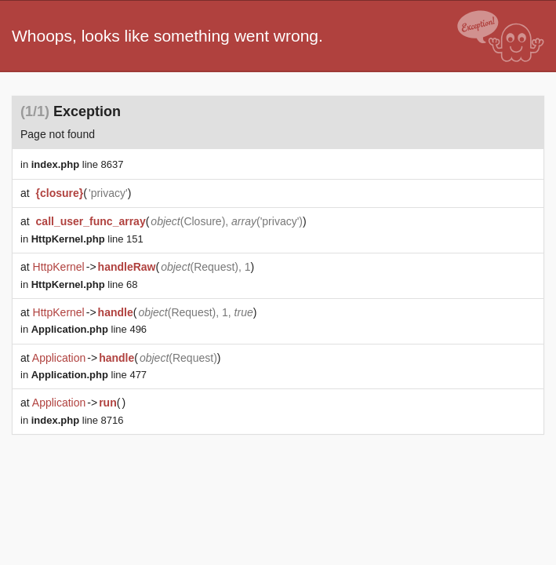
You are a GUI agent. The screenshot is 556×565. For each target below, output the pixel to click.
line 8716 (77, 420)
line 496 (89, 329)
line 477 (89, 375)
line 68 (84, 284)
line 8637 (77, 164)
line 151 (87, 239)
